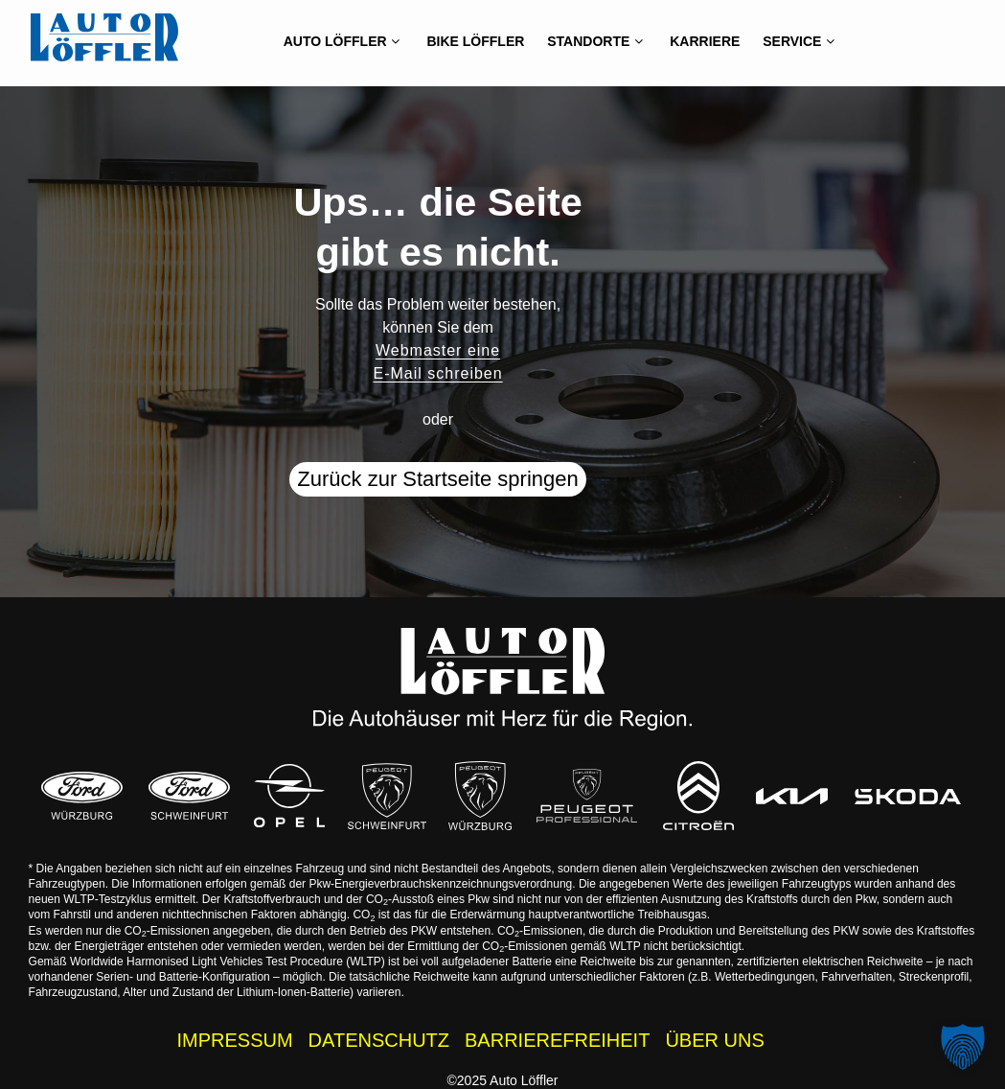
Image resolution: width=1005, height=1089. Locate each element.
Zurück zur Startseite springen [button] (437, 479)
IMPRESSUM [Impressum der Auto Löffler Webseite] (234, 1040)
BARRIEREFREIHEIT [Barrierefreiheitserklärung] (557, 1040)
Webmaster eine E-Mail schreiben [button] (437, 362)
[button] (963, 1047)
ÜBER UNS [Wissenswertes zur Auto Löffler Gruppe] (714, 1040)
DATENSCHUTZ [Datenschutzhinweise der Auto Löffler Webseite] (378, 1040)
